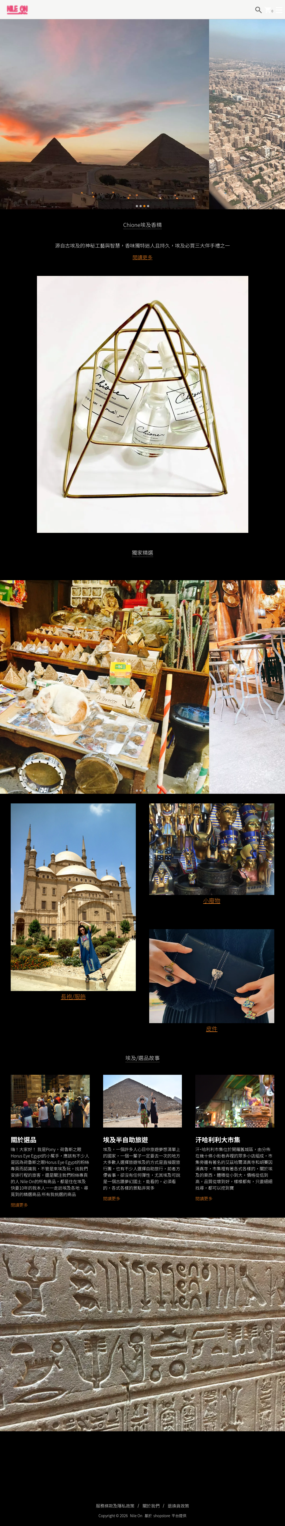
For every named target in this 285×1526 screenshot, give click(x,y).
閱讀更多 (143, 257)
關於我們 (151, 1505)
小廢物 (211, 900)
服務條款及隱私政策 (115, 1505)
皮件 (212, 1028)
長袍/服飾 (73, 996)
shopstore (161, 1515)
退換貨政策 (178, 1505)
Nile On (136, 1515)
